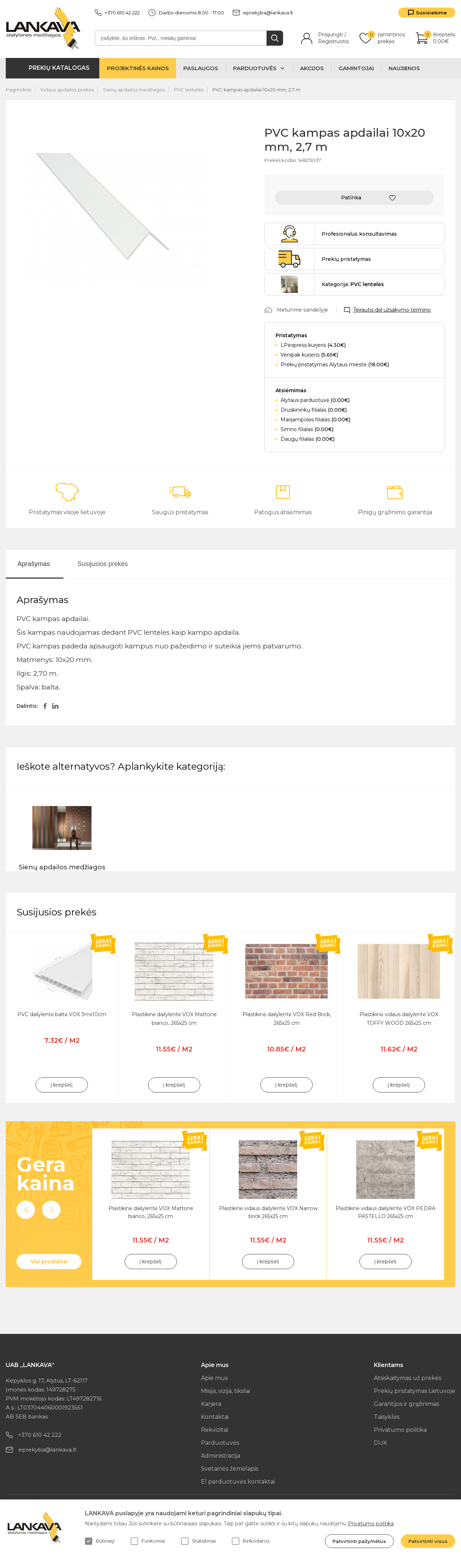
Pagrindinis (18, 89)
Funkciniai (148, 1541)
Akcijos (312, 68)
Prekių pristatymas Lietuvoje (414, 1391)
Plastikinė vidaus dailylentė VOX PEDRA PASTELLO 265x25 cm (385, 1212)
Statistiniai (198, 1541)
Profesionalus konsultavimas (359, 234)
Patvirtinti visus (428, 1541)
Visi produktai (49, 1261)
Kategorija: (353, 284)
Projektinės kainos (138, 68)
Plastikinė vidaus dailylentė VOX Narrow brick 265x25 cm (268, 1212)
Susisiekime (431, 12)
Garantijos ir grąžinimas (406, 1403)
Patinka (351, 197)
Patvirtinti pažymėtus (359, 1541)
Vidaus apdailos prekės (67, 89)
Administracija (220, 1455)
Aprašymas (33, 563)
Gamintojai (356, 68)
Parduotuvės (220, 1442)
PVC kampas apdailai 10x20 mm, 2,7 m (256, 89)
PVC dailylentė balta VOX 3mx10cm (61, 1014)
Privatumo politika (400, 1429)
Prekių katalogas (59, 67)
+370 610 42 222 (117, 12)
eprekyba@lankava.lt (263, 12)
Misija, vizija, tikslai (225, 1391)
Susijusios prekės (102, 563)
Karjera (211, 1403)
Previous (26, 1210)
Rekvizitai (214, 1429)
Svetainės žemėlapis (229, 1468)
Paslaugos (200, 68)
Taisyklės (386, 1416)
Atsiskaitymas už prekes (407, 1378)
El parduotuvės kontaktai (238, 1481)
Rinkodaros (250, 1541)
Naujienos (404, 68)
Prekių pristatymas (346, 259)
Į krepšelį (61, 1085)
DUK (380, 1442)
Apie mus (214, 1378)
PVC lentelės (188, 89)
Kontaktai (215, 1416)
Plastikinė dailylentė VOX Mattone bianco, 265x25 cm (150, 1212)
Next (51, 1210)
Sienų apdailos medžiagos (134, 89)
